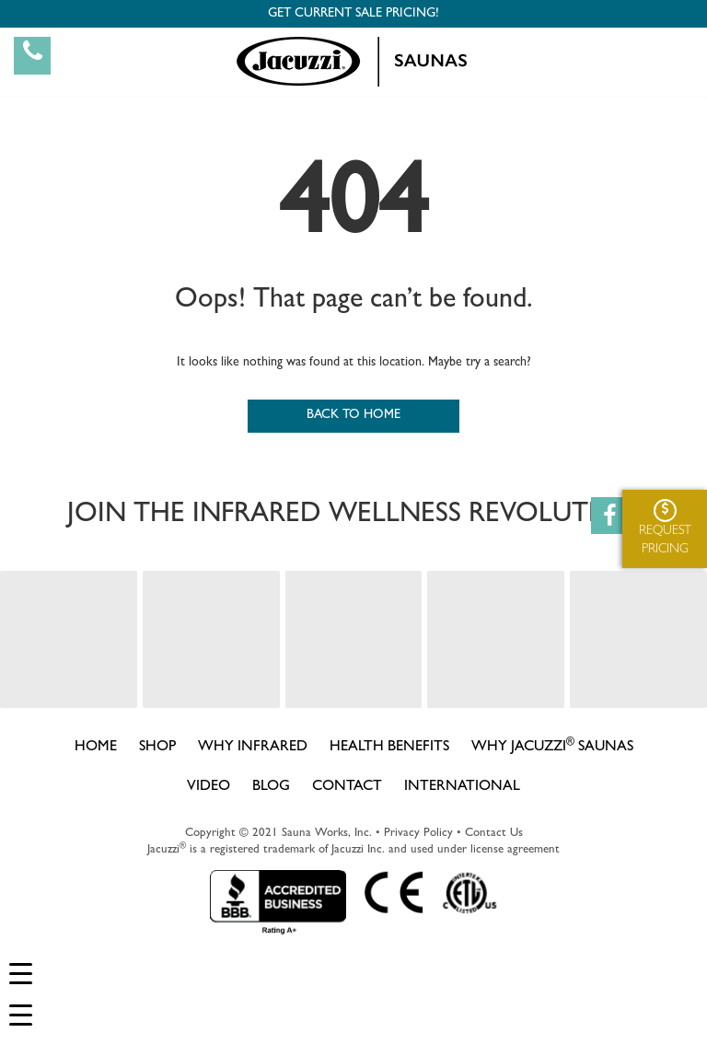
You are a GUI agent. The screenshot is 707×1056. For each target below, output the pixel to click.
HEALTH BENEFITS (389, 747)
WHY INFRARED (252, 747)
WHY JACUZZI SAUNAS (552, 746)
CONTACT (347, 787)
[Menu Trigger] (20, 974)
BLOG (271, 787)
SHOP (157, 747)
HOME (96, 747)
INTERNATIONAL (462, 787)
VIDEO (208, 787)
